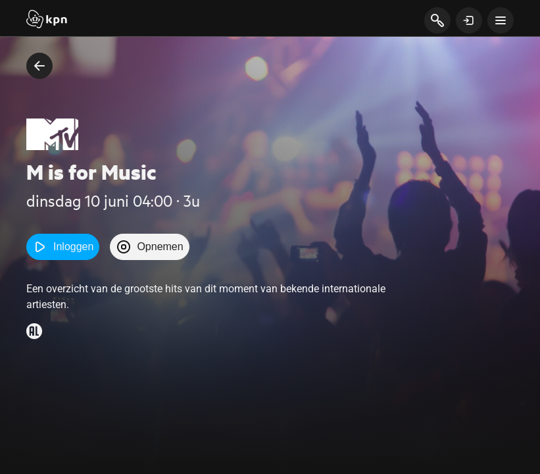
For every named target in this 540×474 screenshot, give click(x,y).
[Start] (47, 20)
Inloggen (62, 247)
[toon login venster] (469, 20)
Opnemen (149, 247)
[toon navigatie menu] (500, 20)
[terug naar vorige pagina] (39, 66)
